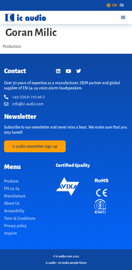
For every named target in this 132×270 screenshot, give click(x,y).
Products (11, 181)
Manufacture (14, 196)
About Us (11, 203)
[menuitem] (111, 5)
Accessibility (14, 211)
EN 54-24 (11, 188)
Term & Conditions (19, 218)
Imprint (10, 233)
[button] (123, 17)
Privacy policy (15, 226)
